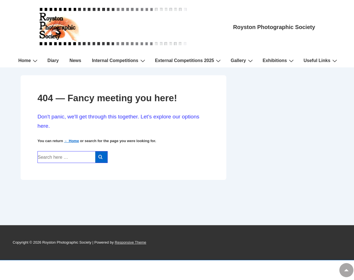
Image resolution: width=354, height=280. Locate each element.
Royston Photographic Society (274, 27)
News (75, 60)
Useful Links (321, 61)
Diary (53, 60)
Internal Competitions (119, 61)
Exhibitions (279, 61)
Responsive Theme (130, 242)
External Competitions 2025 (188, 61)
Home (28, 61)
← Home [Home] (71, 141)
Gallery (242, 61)
